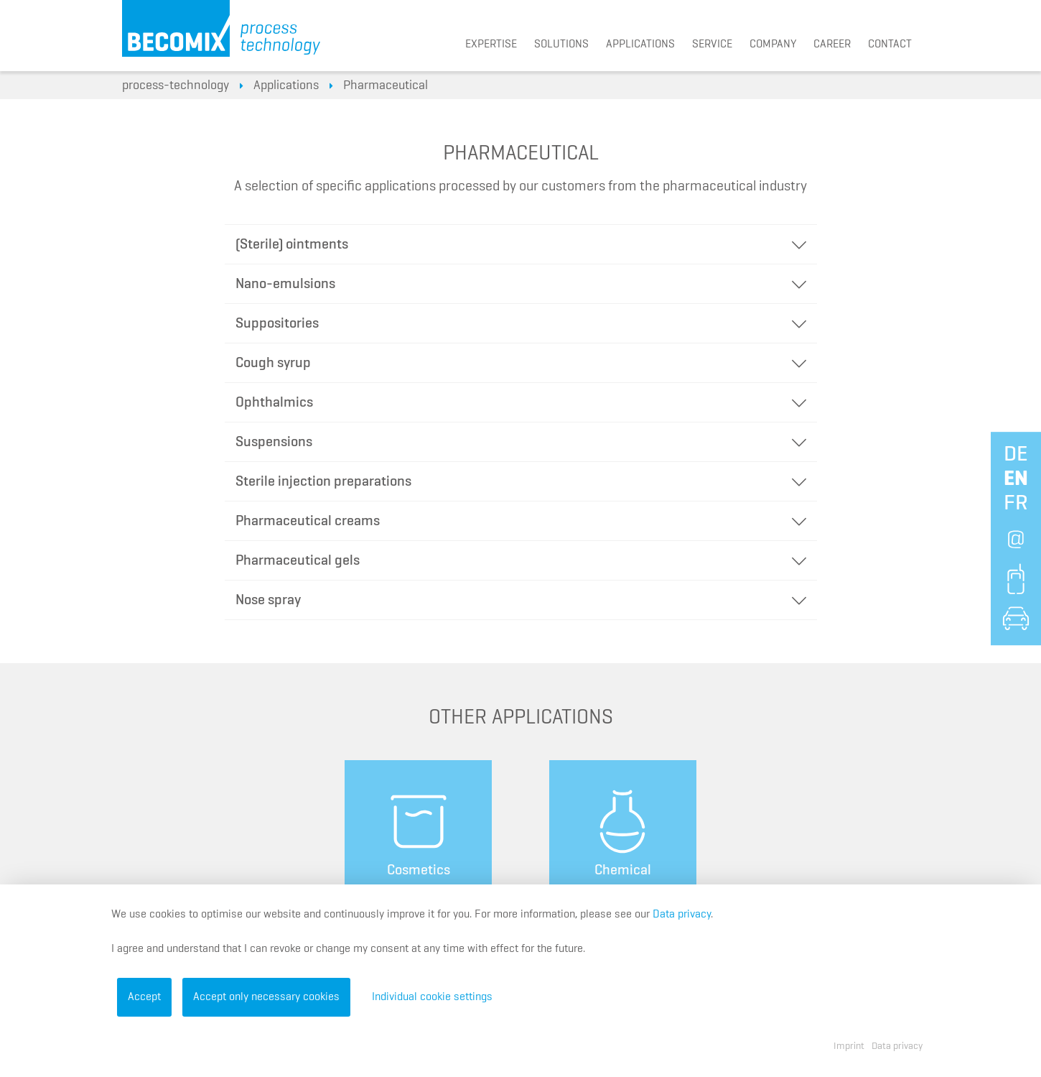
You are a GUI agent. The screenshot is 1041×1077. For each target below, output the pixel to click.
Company (773, 44)
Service (712, 44)
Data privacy (682, 914)
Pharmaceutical (385, 85)
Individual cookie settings (432, 997)
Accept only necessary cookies (266, 997)
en (1016, 479)
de (1016, 455)
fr (1016, 503)
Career (832, 44)
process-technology (175, 85)
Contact (890, 44)
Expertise (491, 44)
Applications (640, 44)
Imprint (849, 1046)
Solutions (561, 44)
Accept (144, 997)
